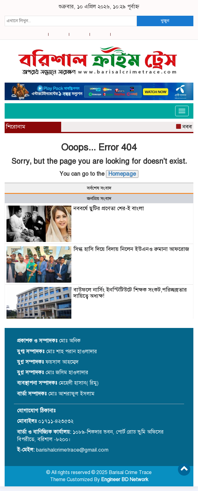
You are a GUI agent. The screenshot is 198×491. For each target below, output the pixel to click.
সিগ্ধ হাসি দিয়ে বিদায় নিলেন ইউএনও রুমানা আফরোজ (131, 249)
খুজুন (165, 20)
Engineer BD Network (124, 480)
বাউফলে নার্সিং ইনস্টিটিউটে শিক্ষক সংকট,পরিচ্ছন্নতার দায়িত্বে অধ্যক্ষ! (130, 292)
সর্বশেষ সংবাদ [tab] (99, 188)
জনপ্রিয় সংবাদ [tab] (99, 198)
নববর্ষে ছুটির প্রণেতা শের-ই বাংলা (109, 208)
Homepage (122, 173)
